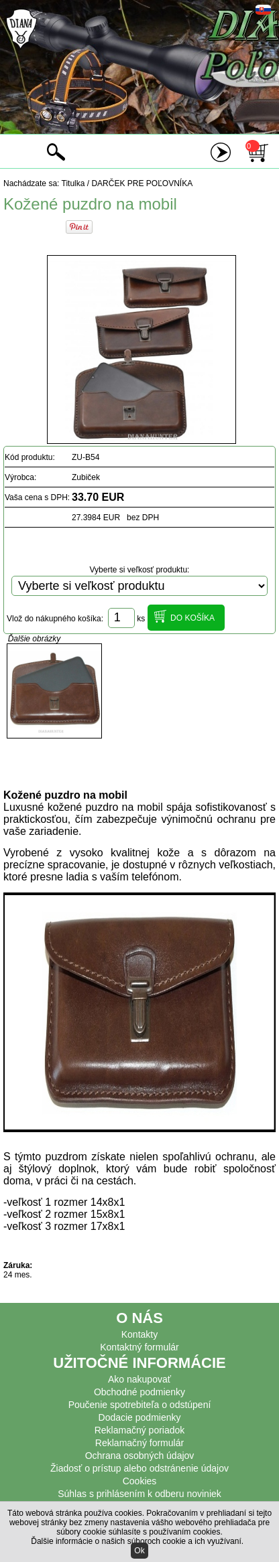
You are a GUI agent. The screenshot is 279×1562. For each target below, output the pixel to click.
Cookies (140, 1481)
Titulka (73, 183)
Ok (139, 1550)
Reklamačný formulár (139, 1442)
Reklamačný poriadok (140, 1430)
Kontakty (139, 1334)
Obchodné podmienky (139, 1392)
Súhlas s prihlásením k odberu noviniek (139, 1493)
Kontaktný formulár (139, 1347)
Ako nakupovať (139, 1379)
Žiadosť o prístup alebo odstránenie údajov (139, 1468)
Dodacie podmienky (140, 1417)
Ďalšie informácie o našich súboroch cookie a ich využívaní (136, 1541)
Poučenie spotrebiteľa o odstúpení (139, 1404)
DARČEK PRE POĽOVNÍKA (141, 183)
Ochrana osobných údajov (139, 1455)
